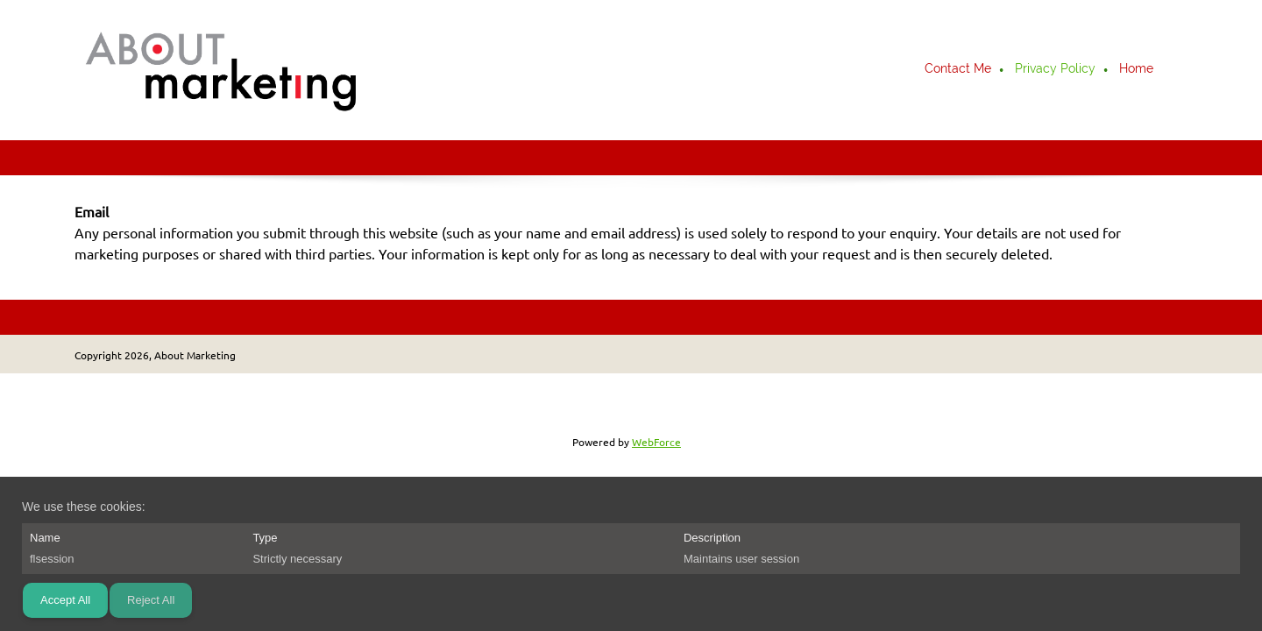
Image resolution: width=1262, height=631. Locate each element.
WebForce (656, 442)
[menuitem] (958, 70)
